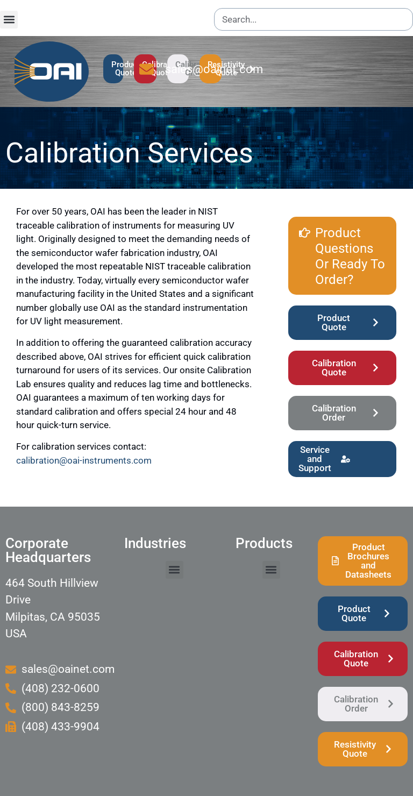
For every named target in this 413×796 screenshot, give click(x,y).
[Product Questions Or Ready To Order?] (304, 226)
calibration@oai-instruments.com (84, 460)
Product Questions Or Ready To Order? (350, 256)
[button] (9, 20)
